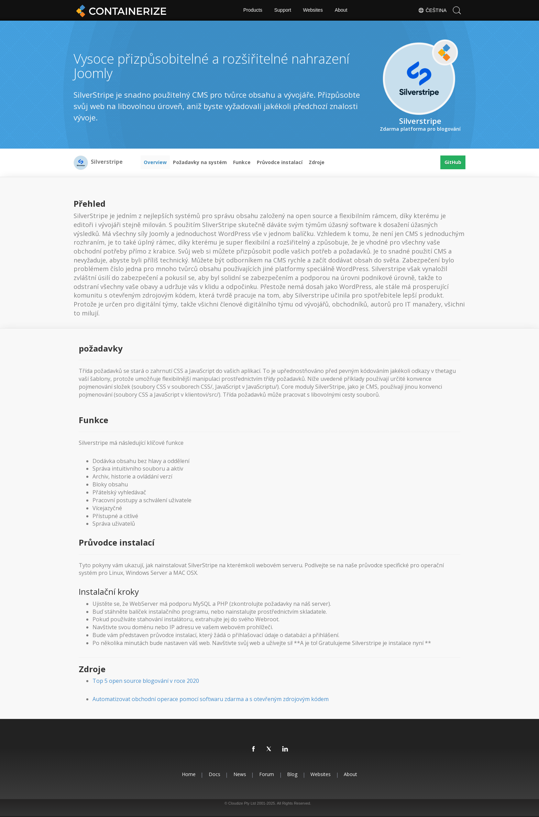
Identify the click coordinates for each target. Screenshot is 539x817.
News (239, 774)
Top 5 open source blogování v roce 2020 (145, 681)
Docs (214, 774)
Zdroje (316, 162)
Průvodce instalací (279, 162)
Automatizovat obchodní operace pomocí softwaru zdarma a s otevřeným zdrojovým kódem (210, 699)
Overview (155, 162)
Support (282, 10)
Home (188, 774)
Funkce (242, 162)
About (341, 10)
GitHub (452, 162)
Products (252, 10)
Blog (292, 774)
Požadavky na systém (200, 162)
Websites (313, 10)
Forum (266, 774)
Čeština (432, 10)
